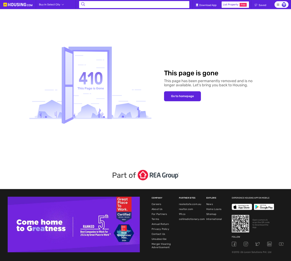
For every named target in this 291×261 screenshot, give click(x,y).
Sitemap (211, 214)
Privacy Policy (160, 229)
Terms (155, 219)
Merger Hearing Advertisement (161, 246)
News (209, 204)
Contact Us (158, 234)
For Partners (159, 214)
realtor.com (186, 209)
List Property (235, 5)
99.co (182, 214)
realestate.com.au (190, 204)
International (214, 219)
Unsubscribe (159, 239)
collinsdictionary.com (192, 219)
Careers (156, 204)
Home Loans (213, 209)
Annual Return (160, 224)
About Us (157, 209)
